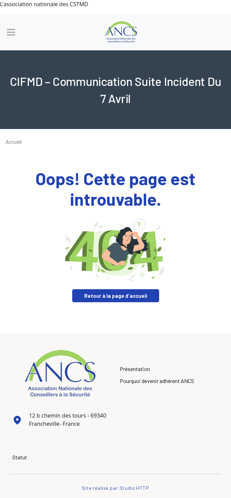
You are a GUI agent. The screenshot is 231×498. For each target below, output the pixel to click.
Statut (19, 457)
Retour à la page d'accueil (115, 296)
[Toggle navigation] (10, 32)
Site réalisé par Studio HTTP (115, 488)
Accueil (13, 142)
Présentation (135, 369)
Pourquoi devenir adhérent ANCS (157, 381)
